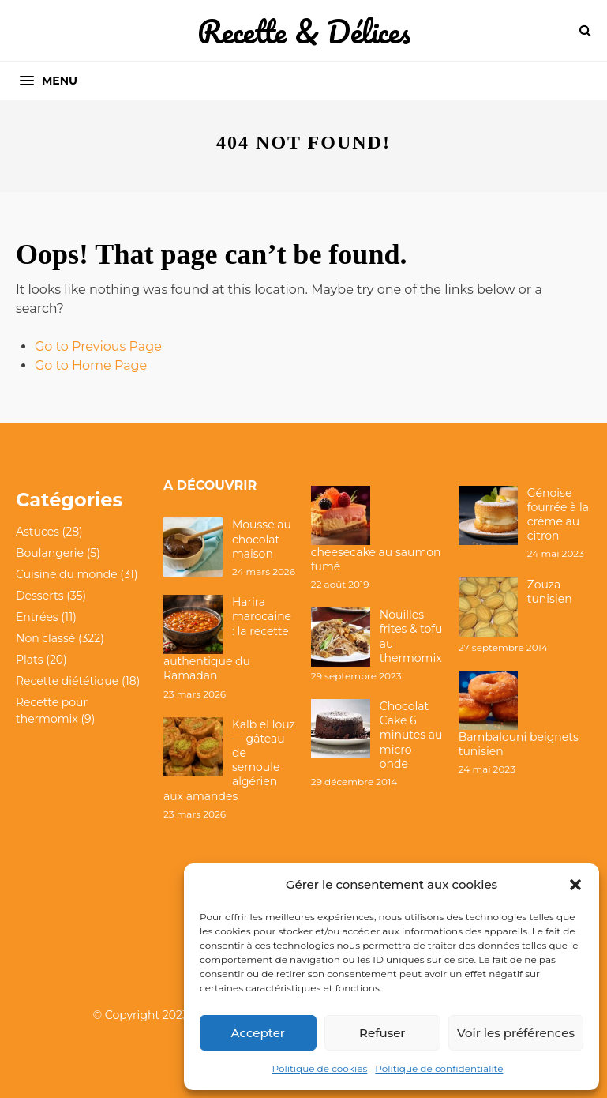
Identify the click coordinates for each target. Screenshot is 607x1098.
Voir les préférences (516, 1032)
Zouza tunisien (549, 591)
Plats (29, 659)
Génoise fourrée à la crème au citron (558, 514)
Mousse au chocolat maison (261, 538)
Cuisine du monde (67, 574)
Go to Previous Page (98, 346)
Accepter (258, 1032)
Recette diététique (67, 681)
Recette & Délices (303, 31)
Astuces (37, 532)
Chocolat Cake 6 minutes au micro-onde (411, 735)
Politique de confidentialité (439, 1068)
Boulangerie (50, 553)
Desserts (39, 595)
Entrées (37, 617)
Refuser (382, 1032)
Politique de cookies (320, 1068)
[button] (575, 885)
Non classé (45, 638)
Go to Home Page (91, 365)
